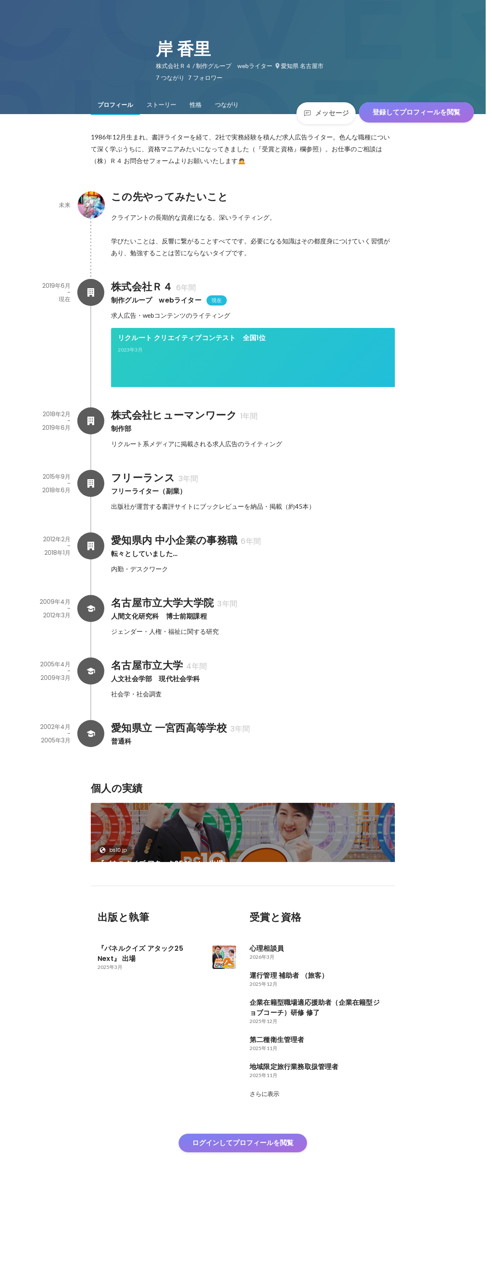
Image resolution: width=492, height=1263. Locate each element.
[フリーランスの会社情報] (90, 512)
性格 (195, 105)
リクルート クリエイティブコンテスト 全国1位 (192, 338)
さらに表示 (264, 1151)
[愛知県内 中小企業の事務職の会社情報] (90, 574)
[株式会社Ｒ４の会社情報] (90, 292)
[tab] (115, 105)
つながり (227, 105)
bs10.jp (115, 878)
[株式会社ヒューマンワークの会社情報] (90, 449)
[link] (253, 368)
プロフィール (115, 105)
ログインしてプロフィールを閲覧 (243, 1200)
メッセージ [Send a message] (326, 113)
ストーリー (161, 105)
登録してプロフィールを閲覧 (416, 112)
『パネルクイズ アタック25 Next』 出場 (160, 892)
